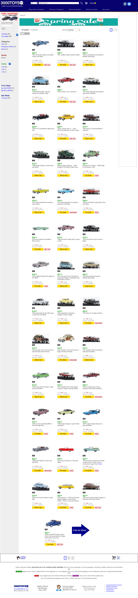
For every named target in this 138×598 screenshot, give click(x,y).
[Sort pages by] (73, 30)
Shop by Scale (91, 9)
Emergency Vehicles (7, 46)
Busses (3, 49)
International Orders (111, 588)
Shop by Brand (75, 9)
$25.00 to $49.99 (6, 90)
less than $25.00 (6, 88)
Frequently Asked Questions (114, 585)
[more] (100, 464)
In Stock (4, 34)
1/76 (2, 72)
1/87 (2, 67)
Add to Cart (89, 65)
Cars (2, 44)
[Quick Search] (59, 3)
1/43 (2, 69)
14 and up (4, 98)
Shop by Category (56, 9)
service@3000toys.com (21, 589)
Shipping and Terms (111, 586)
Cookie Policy (110, 589)
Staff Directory (110, 591)
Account (106, 9)
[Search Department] (34, 3)
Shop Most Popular (36, 9)
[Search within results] (7, 26)
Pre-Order (5, 36)
